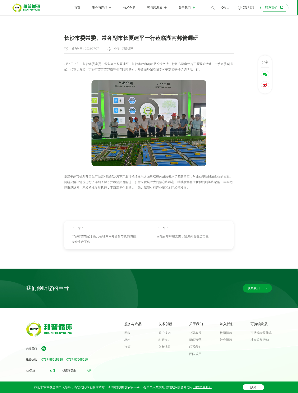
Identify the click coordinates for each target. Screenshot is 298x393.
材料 (127, 339)
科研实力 (164, 339)
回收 (127, 333)
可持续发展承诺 (261, 333)
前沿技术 (164, 333)
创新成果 (164, 347)
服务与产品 (133, 324)
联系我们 (195, 347)
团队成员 (195, 354)
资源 (127, 347)
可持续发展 (259, 324)
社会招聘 (226, 339)
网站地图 (266, 386)
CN (245, 7)
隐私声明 (250, 386)
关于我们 (196, 324)
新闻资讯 (195, 339)
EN (252, 7)
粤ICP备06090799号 (103, 387)
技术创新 (165, 324)
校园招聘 (226, 333)
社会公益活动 (259, 339)
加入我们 (227, 324)
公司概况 (195, 333)
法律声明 (234, 386)
